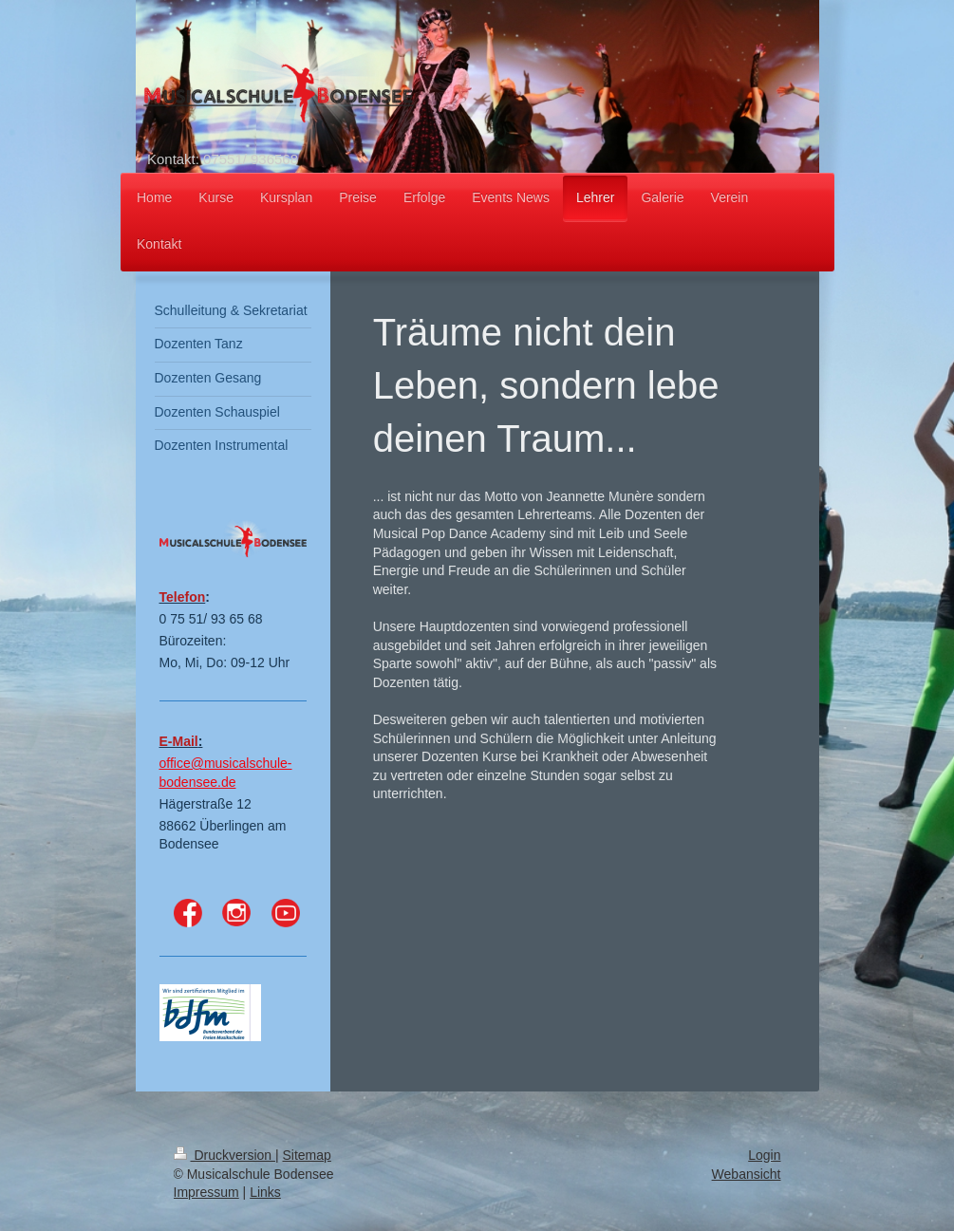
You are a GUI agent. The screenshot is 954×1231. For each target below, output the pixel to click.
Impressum (206, 1192)
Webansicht (746, 1174)
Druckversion (224, 1155)
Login (764, 1155)
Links (265, 1192)
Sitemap (307, 1155)
